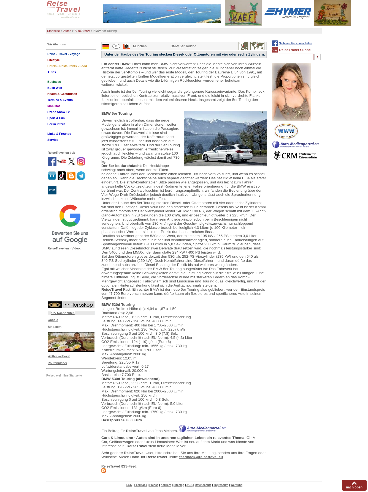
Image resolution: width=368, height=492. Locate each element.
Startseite (53, 30)
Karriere (166, 484)
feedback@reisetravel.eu (201, 457)
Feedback (140, 484)
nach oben (354, 487)
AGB (189, 484)
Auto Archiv (82, 30)
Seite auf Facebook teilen (295, 43)
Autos (67, 30)
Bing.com (54, 326)
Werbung (236, 484)
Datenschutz (203, 484)
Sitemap (179, 484)
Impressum (220, 484)
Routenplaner (57, 363)
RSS (129, 484)
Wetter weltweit (59, 356)
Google (53, 319)
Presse (153, 484)
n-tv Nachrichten (63, 313)
